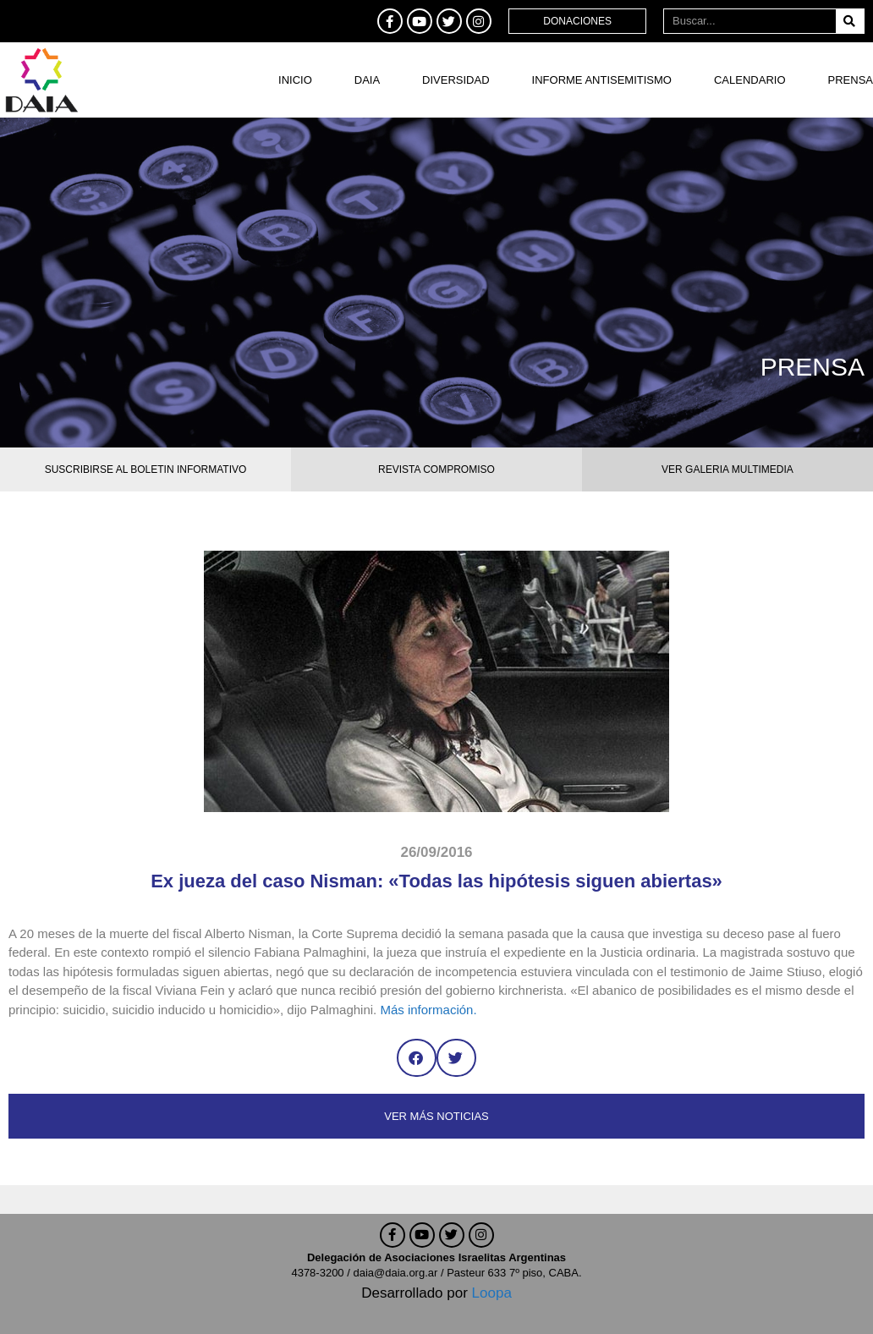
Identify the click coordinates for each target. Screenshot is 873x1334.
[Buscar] (850, 21)
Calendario (750, 80)
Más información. (428, 1009)
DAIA (367, 80)
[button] (416, 1058)
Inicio (295, 80)
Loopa (492, 1293)
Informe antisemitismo (602, 80)
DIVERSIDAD (455, 80)
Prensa (850, 80)
